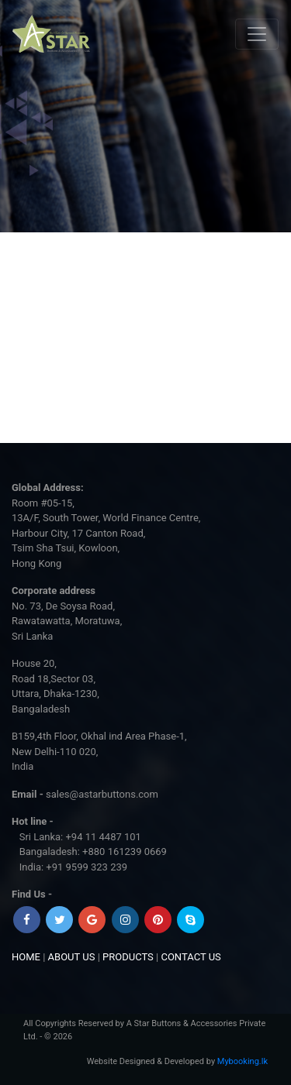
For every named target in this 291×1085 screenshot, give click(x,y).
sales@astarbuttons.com (102, 794)
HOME (26, 957)
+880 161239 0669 (124, 851)
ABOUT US (71, 957)
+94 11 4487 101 (102, 837)
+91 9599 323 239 (86, 867)
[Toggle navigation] (257, 34)
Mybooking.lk (242, 1061)
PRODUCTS (128, 957)
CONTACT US (190, 957)
